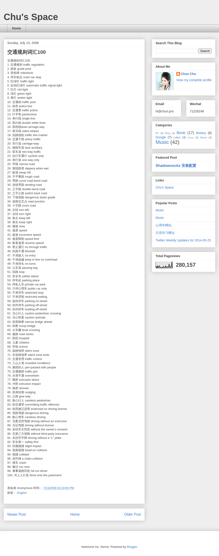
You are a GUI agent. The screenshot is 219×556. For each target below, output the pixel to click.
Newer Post (16, 514)
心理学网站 (164, 225)
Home (16, 28)
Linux (191, 137)
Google (161, 137)
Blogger (132, 546)
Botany (201, 133)
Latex (176, 137)
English (22, 492)
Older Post (132, 514)
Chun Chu (188, 74)
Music (162, 142)
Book (181, 133)
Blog (167, 133)
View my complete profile (194, 80)
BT (157, 133)
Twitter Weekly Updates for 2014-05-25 (183, 240)
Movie (203, 137)
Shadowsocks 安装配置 (176, 165)
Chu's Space (31, 17)
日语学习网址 (165, 233)
